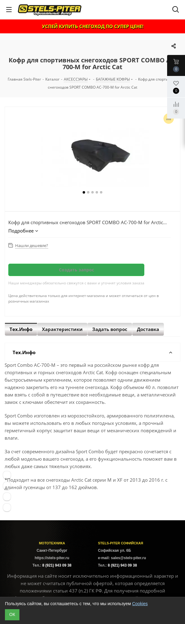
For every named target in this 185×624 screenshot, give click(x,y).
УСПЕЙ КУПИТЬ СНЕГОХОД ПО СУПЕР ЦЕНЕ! (92, 26)
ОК (12, 614)
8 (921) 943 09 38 (57, 565)
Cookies (140, 603)
